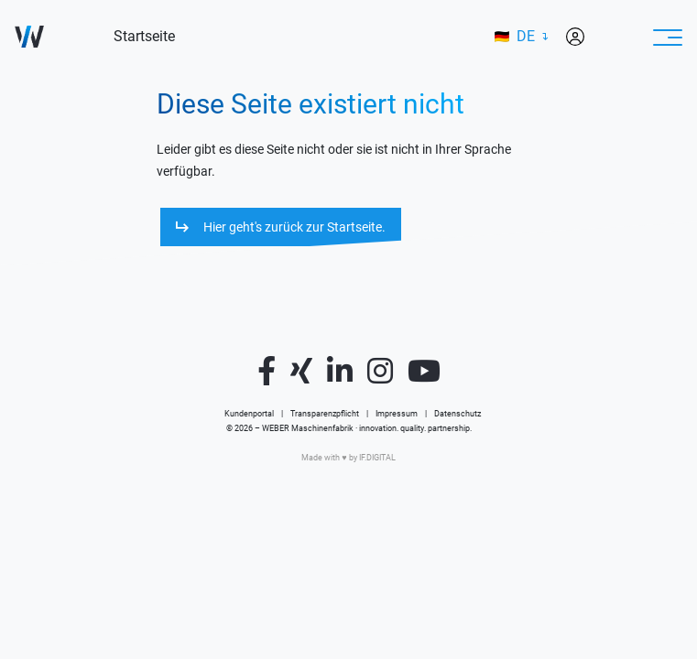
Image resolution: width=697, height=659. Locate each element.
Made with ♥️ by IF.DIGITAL (348, 457)
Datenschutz (457, 413)
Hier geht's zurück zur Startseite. (294, 227)
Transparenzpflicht (324, 413)
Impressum (397, 413)
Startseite (144, 36)
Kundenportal (249, 413)
